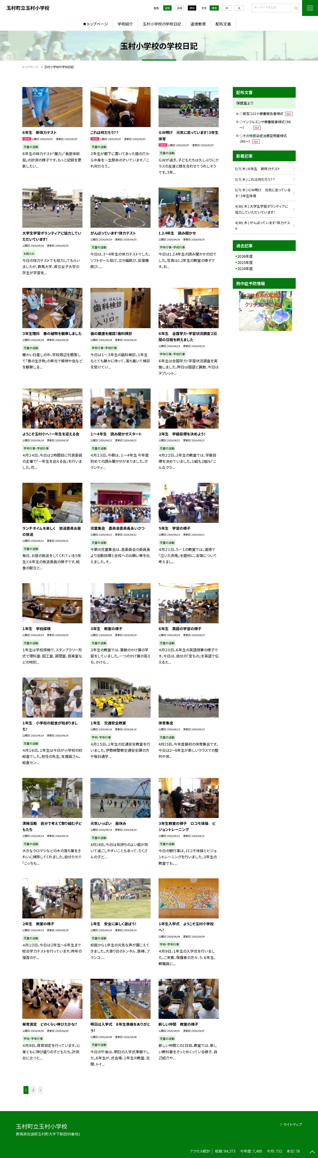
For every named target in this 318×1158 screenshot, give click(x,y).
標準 (214, 8)
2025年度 (245, 262)
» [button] (40, 1090)
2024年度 (245, 268)
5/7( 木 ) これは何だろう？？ (255, 179)
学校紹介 (125, 24)
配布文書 (223, 24)
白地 (179, 8)
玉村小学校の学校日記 (162, 24)
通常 (167, 8)
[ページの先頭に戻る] (312, 1152)
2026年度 (245, 256)
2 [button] (33, 1090)
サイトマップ (292, 1124)
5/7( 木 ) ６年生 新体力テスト (259, 168)
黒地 (192, 8)
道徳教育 (198, 24)
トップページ (97, 24)
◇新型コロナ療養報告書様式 (265, 113)
